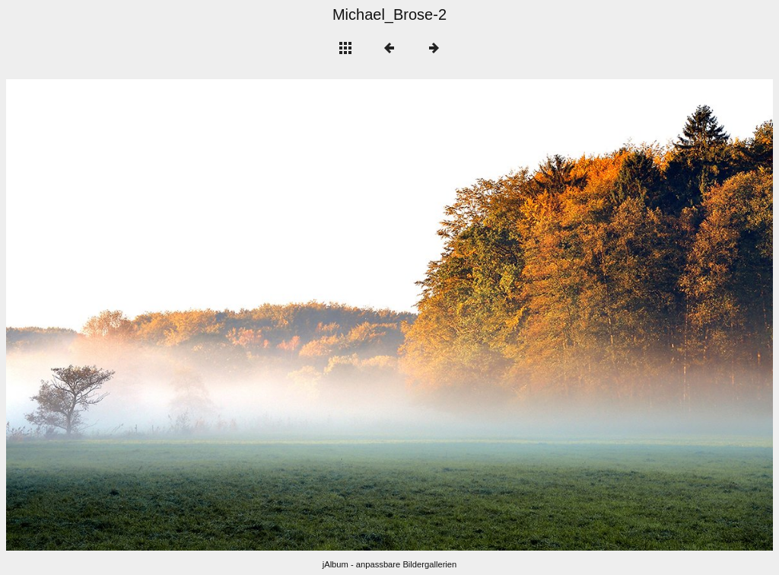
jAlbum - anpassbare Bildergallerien (390, 564)
